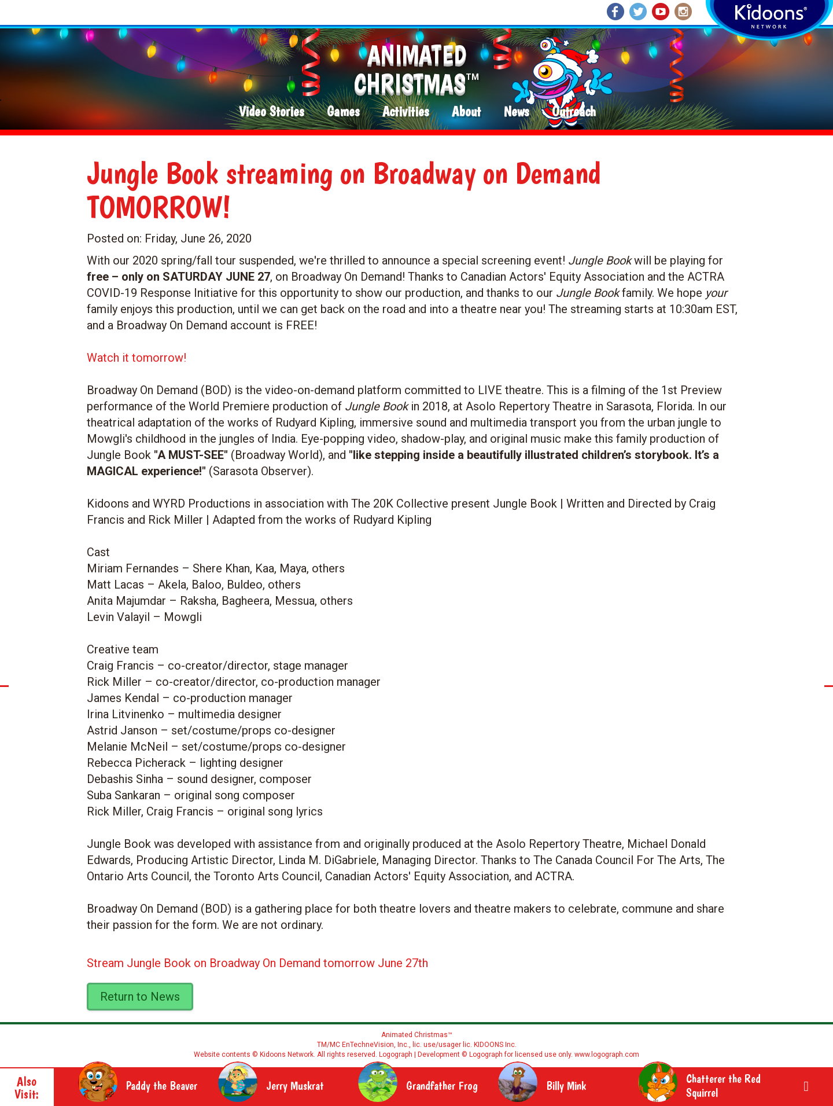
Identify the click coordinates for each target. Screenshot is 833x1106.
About (466, 112)
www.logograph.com (606, 1054)
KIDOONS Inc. (495, 1045)
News (516, 112)
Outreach (574, 112)
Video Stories (271, 112)
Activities (405, 112)
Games (343, 112)
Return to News (140, 997)
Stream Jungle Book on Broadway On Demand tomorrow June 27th (257, 963)
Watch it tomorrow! (136, 358)
